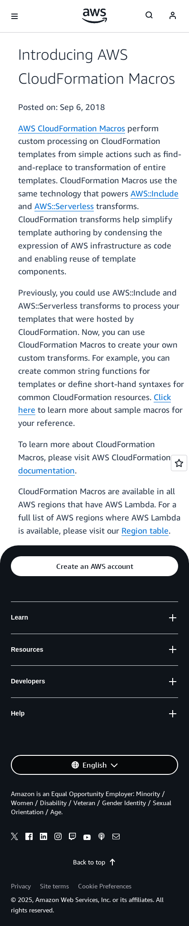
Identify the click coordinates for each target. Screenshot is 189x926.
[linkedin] (43, 838)
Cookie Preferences (104, 886)
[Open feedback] (179, 463)
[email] (116, 838)
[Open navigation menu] (14, 16)
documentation (46, 470)
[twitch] (72, 838)
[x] (14, 838)
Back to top (94, 862)
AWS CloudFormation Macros (71, 128)
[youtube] (87, 838)
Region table (145, 530)
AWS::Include (155, 193)
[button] (94, 566)
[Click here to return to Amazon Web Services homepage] (94, 16)
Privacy (21, 886)
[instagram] (58, 838)
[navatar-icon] (173, 16)
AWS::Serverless (64, 206)
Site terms (54, 886)
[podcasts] (101, 838)
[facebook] (29, 838)
